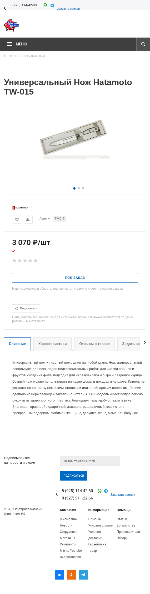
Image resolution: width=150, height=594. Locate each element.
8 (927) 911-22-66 (77, 498)
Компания (68, 510)
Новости (66, 525)
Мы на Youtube (71, 551)
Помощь (124, 510)
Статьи (122, 519)
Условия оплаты (100, 525)
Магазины (67, 538)
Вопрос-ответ (127, 525)
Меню (21, 44)
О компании (69, 519)
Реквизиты (68, 544)
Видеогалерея (70, 557)
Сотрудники (68, 532)
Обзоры (122, 538)
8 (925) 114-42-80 (23, 5)
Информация (98, 510)
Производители (128, 532)
